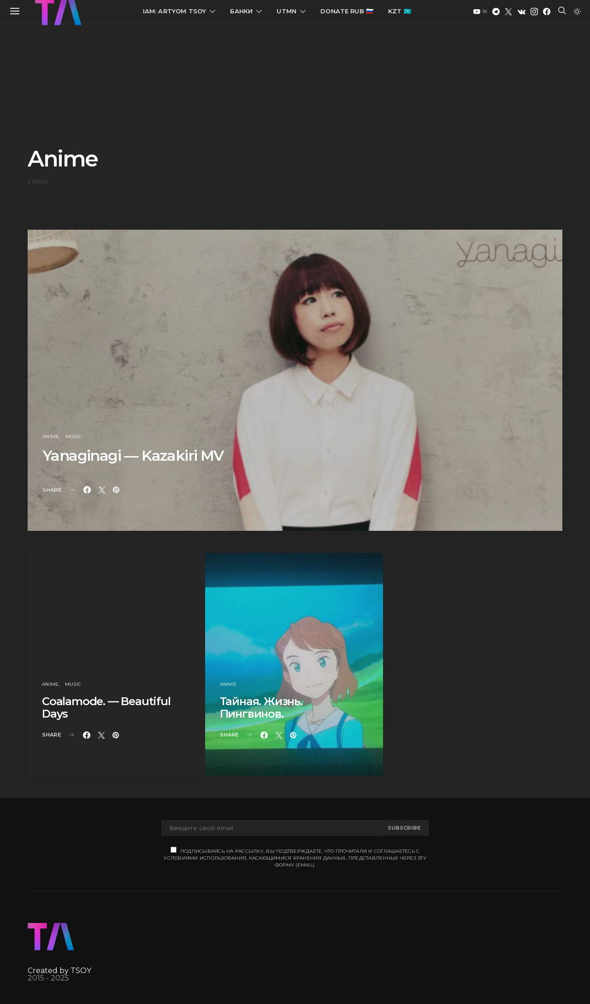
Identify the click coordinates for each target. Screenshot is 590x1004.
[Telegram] (496, 11)
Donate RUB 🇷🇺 (346, 11)
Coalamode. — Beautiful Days (106, 707)
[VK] (521, 11)
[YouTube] (480, 11)
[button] (577, 11)
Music (73, 437)
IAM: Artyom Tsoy (174, 11)
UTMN (286, 11)
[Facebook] (546, 11)
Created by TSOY (59, 970)
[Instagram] (534, 11)
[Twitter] (508, 11)
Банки (241, 11)
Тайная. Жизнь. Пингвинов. (261, 707)
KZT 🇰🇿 (399, 11)
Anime (50, 437)
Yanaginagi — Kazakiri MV (133, 455)
